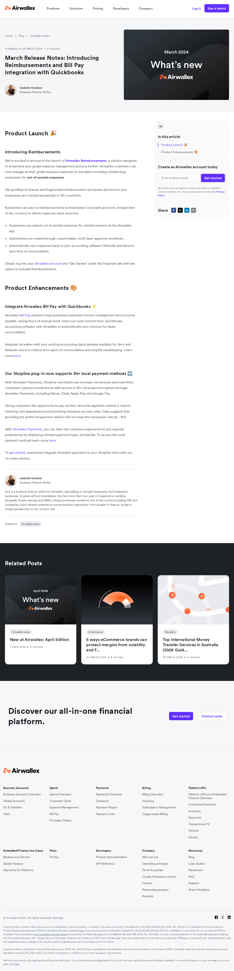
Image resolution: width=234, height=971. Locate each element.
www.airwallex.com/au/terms (50, 934)
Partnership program (155, 890)
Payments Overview (109, 794)
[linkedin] (186, 210)
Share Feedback (199, 890)
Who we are (150, 857)
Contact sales (212, 716)
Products (53, 8)
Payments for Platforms (18, 870)
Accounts (195, 811)
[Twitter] (222, 918)
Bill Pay (25, 315)
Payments (195, 817)
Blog (21, 36)
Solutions (76, 8)
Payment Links (105, 814)
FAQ (191, 877)
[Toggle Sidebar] (160, 126)
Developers (121, 8)
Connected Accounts (202, 804)
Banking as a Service (16, 857)
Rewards (147, 896)
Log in (196, 8)
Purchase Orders (60, 820)
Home (9, 36)
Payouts (194, 830)
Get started (181, 716)
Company (146, 8)
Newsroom (196, 870)
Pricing (98, 8)
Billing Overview (152, 794)
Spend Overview (60, 794)
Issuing (193, 837)
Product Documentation (111, 857)
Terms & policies (152, 870)
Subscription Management (159, 807)
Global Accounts (14, 801)
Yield (6, 814)
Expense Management (64, 807)
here (81, 930)
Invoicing (148, 801)
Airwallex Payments (27, 429)
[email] (193, 210)
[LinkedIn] (229, 918)
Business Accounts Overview (22, 794)
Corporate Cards (60, 801)
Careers (147, 883)
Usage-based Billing (155, 814)
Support (194, 883)
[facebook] (173, 210)
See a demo (217, 8)
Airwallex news (40, 36)
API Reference (105, 863)
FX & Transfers (12, 807)
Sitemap (58, 918)
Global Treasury (13, 863)
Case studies (197, 863)
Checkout (102, 801)
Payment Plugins (106, 807)
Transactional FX (199, 824)
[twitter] (180, 210)
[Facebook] (216, 918)
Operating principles (155, 863)
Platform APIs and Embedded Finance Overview (208, 796)
